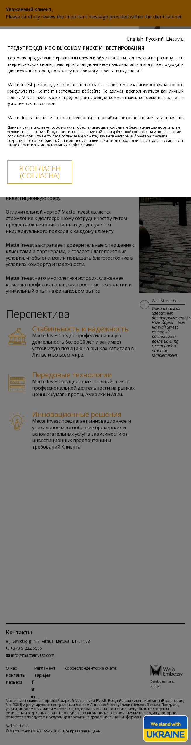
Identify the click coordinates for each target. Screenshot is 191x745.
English (135, 39)
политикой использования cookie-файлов (57, 144)
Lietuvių (175, 39)
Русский (155, 39)
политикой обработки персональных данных (139, 140)
